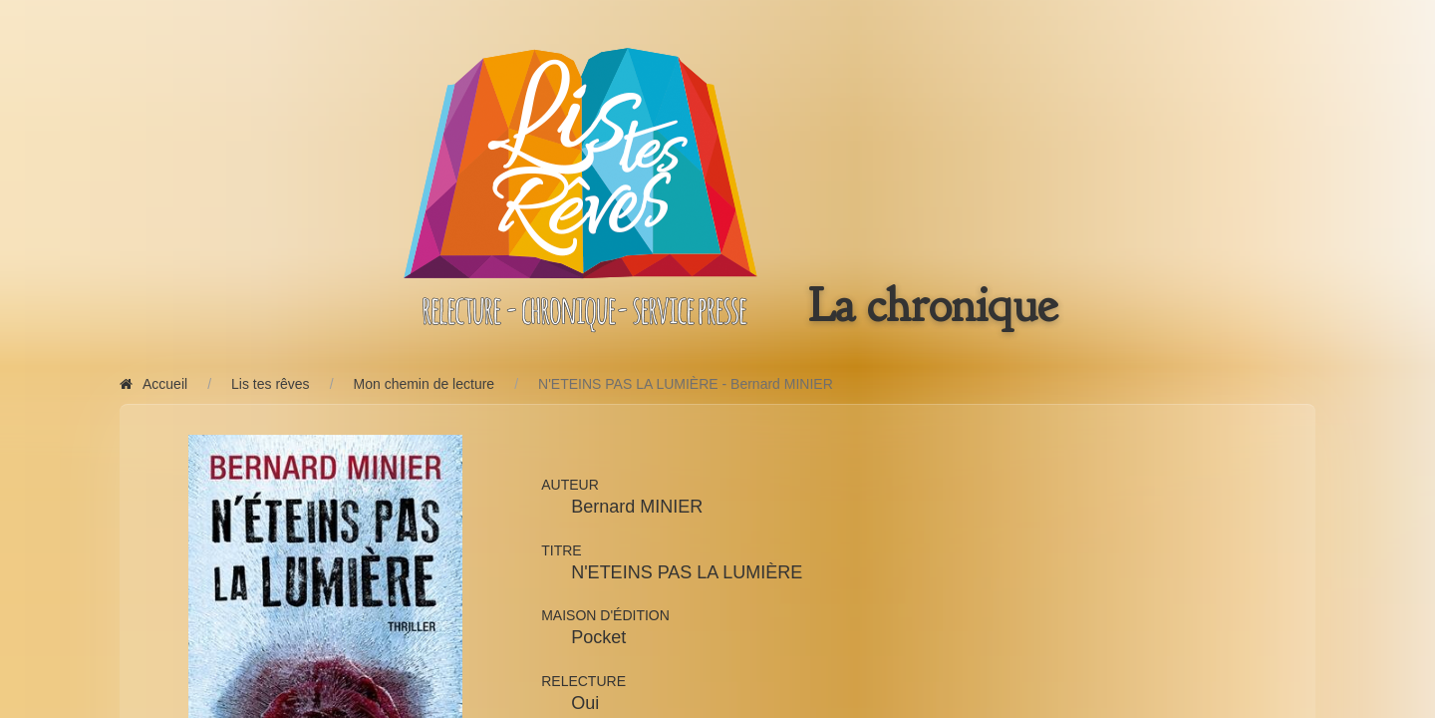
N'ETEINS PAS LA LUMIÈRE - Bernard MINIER (685, 384)
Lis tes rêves (270, 384)
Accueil (153, 384)
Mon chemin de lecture (424, 384)
